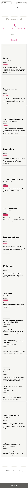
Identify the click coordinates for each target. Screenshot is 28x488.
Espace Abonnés (21, 2)
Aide (4, 2)
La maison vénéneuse (11, 237)
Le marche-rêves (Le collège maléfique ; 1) (13, 341)
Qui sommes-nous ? (17, 470)
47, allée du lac (8, 266)
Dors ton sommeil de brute (13, 179)
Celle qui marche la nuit (12, 444)
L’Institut (6, 370)
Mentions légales (8, 471)
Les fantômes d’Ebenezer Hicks (12, 387)
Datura (5, 58)
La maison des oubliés (11, 415)
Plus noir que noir (10, 89)
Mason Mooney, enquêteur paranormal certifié (13, 321)
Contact (8, 470)
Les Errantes (7, 293)
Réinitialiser (14, 40)
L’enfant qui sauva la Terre (13, 119)
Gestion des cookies (19, 471)
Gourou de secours (10, 208)
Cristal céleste (8, 149)
